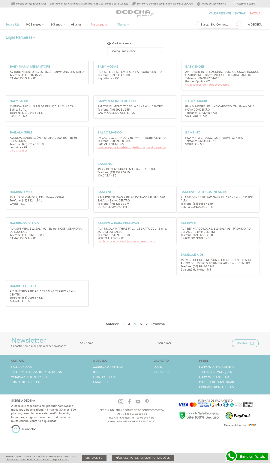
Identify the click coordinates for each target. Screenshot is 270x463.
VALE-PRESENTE (220, 13)
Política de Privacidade (217, 382)
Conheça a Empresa (108, 367)
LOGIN (158, 367)
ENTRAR (240, 13)
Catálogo (100, 382)
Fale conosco (21, 367)
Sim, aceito (94, 457)
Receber (242, 343)
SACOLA (254, 13)
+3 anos (76, 24)
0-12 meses (33, 24)
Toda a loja (13, 24)
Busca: (205, 24)
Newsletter (39, 342)
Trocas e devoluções (215, 372)
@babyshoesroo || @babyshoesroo (207, 84)
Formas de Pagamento (216, 367)
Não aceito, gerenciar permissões (143, 457)
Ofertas (121, 24)
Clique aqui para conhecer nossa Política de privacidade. (37, 459)
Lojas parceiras (105, 377)
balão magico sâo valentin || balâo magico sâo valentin (132, 147)
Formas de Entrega (214, 377)
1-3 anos (56, 24)
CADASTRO (161, 372)
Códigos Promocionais (216, 387)
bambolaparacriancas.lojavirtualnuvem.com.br (126, 241)
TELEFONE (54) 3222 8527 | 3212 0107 (36, 372)
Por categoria (99, 24)
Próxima (158, 324)
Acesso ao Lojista (246, 3)
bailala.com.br (18, 150)
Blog (96, 372)
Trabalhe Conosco (25, 382)
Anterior (111, 324)
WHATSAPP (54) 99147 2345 (30, 377)
